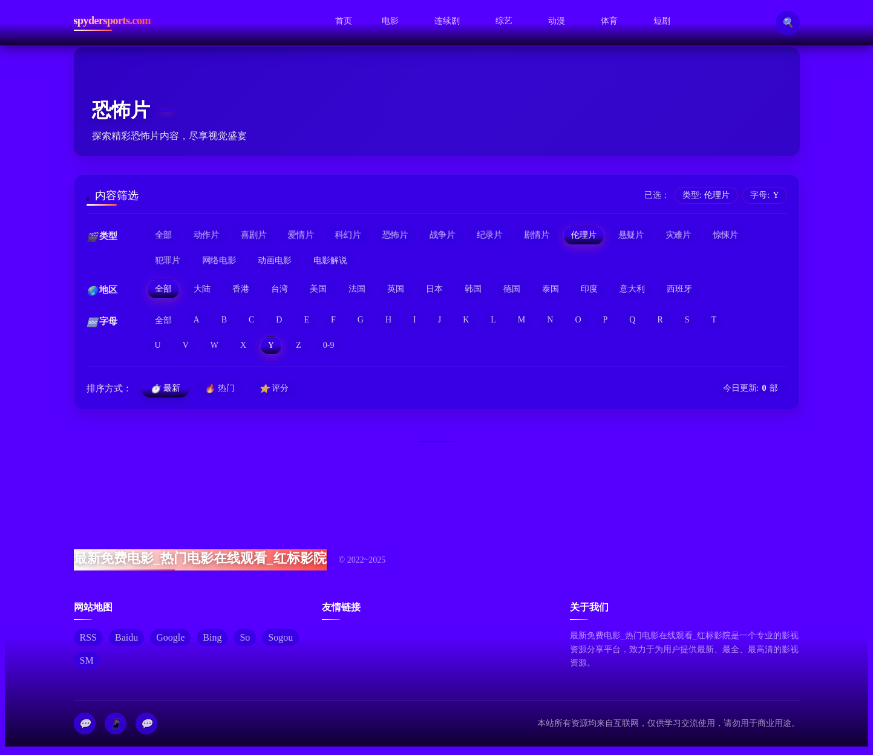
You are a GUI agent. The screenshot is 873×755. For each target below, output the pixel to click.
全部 (163, 235)
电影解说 (330, 260)
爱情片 (300, 235)
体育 (609, 19)
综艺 (503, 20)
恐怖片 (395, 235)
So (245, 638)
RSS (88, 638)
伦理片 (584, 235)
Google (170, 638)
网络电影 (219, 260)
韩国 (473, 288)
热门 (219, 389)
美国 (318, 288)
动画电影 (275, 260)
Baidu (126, 638)
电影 (390, 20)
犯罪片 (167, 260)
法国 (356, 288)
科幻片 (348, 235)
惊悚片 (725, 235)
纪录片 (489, 235)
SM (87, 661)
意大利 (632, 288)
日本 (434, 288)
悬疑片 (631, 235)
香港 (240, 288)
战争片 (442, 235)
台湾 (279, 288)
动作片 (205, 235)
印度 (589, 288)
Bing (212, 638)
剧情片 (536, 235)
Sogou (280, 638)
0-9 (329, 345)
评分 (274, 389)
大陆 (202, 288)
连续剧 (447, 20)
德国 (511, 288)
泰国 (550, 288)
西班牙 (679, 288)
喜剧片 (253, 235)
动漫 (556, 20)
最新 (165, 389)
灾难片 (678, 235)
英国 (395, 288)
